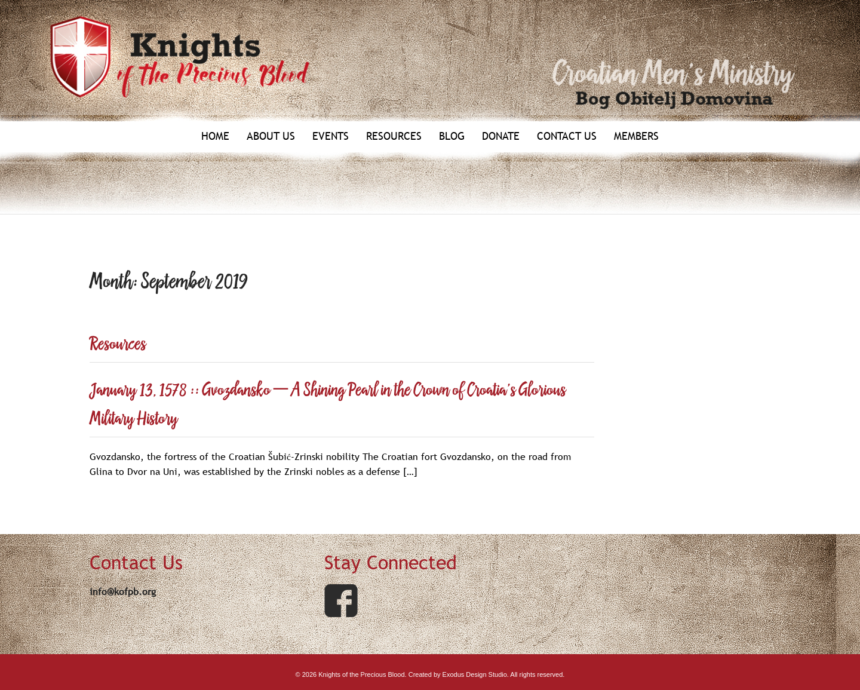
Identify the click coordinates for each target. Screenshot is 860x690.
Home (215, 136)
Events (330, 136)
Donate (501, 136)
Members (636, 136)
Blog (452, 136)
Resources (394, 136)
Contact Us (567, 136)
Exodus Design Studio (475, 674)
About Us (271, 136)
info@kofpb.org (123, 591)
